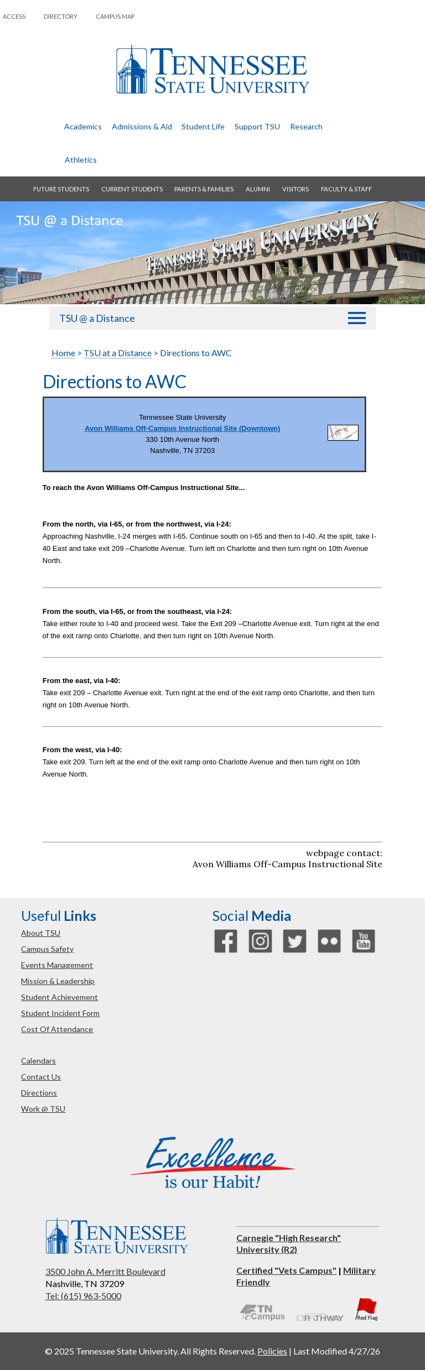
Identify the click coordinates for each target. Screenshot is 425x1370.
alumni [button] (258, 188)
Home (63, 352)
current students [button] (132, 188)
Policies (272, 1351)
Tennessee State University (212, 69)
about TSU (40, 932)
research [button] (306, 126)
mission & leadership (58, 981)
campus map (115, 16)
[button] (357, 318)
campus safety (47, 949)
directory (60, 16)
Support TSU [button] (257, 126)
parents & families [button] (204, 188)
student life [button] (203, 126)
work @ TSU (43, 1108)
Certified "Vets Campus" (286, 1270)
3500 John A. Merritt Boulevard (105, 1271)
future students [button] (61, 188)
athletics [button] (81, 159)
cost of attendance (57, 1029)
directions (39, 1092)
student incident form (60, 1013)
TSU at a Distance (118, 352)
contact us (41, 1076)
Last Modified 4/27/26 (336, 1351)
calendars (38, 1060)
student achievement (59, 997)
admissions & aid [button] (142, 126)
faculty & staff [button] (346, 188)
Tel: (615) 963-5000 (83, 1295)
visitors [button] (295, 188)
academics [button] (83, 126)
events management (57, 965)
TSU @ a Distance (97, 318)
